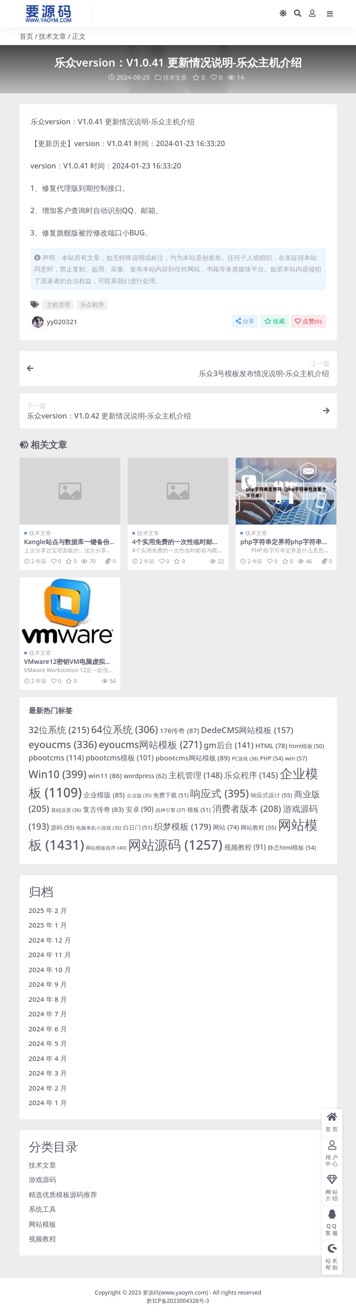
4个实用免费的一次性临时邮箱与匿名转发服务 (175, 545)
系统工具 (42, 1209)
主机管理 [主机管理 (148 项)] (195, 774)
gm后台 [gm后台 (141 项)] (228, 744)
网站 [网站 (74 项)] (226, 827)
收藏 (274, 320)
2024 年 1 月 (48, 1102)
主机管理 (58, 305)
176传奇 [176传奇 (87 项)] (179, 730)
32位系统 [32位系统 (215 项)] (59, 730)
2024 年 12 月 (50, 939)
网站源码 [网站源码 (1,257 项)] (175, 844)
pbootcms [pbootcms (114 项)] (56, 757)
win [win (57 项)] (296, 758)
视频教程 (42, 1238)
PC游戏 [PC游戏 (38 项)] (245, 758)
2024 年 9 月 (48, 984)
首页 (26, 36)
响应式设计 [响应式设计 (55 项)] (271, 795)
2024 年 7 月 (48, 1013)
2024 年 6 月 (48, 1028)
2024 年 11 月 (50, 954)
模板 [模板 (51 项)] (199, 809)
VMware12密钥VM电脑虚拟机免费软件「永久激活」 (68, 665)
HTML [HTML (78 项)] (271, 745)
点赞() (308, 320)
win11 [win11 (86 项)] (105, 775)
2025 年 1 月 (48, 924)
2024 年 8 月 (48, 998)
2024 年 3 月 (48, 1072)
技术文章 (52, 36)
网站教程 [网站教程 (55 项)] (258, 827)
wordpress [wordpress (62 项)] (145, 775)
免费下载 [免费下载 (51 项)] (170, 795)
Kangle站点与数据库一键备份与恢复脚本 (70, 545)
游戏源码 (42, 1179)
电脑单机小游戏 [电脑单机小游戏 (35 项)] (98, 828)
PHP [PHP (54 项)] (271, 758)
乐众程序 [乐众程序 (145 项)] (251, 774)
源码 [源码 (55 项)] (62, 827)
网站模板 (42, 1224)
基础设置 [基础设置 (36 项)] (66, 809)
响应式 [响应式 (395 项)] (219, 793)
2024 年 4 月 (48, 1057)
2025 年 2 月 (48, 909)
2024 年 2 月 (48, 1087)
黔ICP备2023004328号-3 (178, 1301)
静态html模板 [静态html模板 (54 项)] (292, 847)
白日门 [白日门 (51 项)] (137, 827)
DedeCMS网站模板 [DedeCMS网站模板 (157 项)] (247, 729)
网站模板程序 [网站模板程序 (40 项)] (106, 847)
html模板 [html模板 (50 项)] (306, 746)
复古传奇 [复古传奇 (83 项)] (103, 808)
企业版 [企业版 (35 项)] (139, 795)
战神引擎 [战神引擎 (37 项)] (170, 809)
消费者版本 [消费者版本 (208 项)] (246, 808)
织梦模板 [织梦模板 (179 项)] (182, 826)
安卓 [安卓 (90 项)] (140, 808)
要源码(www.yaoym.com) (175, 1292)
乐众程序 (92, 305)
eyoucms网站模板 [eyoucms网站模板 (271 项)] (150, 744)
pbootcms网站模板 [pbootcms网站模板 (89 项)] (192, 757)
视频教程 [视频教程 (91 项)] (245, 847)
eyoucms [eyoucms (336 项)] (63, 743)
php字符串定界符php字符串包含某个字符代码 (284, 545)
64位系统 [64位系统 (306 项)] (124, 729)
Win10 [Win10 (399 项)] (58, 774)
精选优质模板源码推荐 (63, 1194)
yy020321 (54, 321)
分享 (245, 320)
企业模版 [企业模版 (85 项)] (103, 794)
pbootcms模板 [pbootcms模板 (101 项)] (120, 757)
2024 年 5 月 (48, 1043)
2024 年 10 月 (50, 969)
